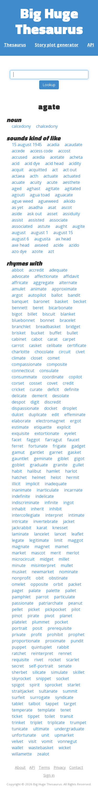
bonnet (47, 320)
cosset (35, 383)
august (19, 232)
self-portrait (41, 666)
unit (45, 735)
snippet (43, 678)
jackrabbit (21, 528)
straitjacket (23, 691)
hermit (72, 477)
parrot (42, 597)
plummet (40, 622)
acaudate (73, 144)
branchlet (21, 326)
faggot (33, 440)
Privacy (60, 767)
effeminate (74, 414)
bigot (17, 314)
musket (19, 572)
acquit (18, 170)
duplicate (38, 414)
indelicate (44, 496)
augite (78, 226)
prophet (76, 634)
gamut (18, 452)
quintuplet (41, 647)
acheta (76, 157)
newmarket (43, 572)
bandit (74, 295)
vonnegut (67, 741)
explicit (64, 427)
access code (41, 151)
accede (18, 151)
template (46, 710)
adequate (58, 270)
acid (15, 163)
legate (18, 540)
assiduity (71, 214)
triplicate (56, 722)
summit (70, 691)
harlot (71, 471)
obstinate (58, 578)
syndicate (64, 697)
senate (65, 666)
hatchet (19, 477)
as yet (17, 207)
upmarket (64, 735)
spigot (18, 685)
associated (22, 226)
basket (61, 301)
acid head (54, 163)
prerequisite (60, 628)
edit (55, 414)
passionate (22, 603)
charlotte (21, 352)
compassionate (27, 364)
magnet (42, 546)
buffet (55, 333)
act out (70, 170)
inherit (37, 509)
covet (52, 383)
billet (32, 314)
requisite (20, 660)
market (19, 553)
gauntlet (20, 458)
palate (34, 590)
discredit (52, 402)
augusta (42, 239)
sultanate (48, 691)
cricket (18, 389)
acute (52, 182)
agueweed (48, 201)
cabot (36, 339)
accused (19, 157)
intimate (76, 515)
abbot (18, 270)
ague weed (22, 201)
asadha (35, 207)
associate (58, 220)
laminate (20, 534)
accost (64, 151)
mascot (38, 553)
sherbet (19, 672)
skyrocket (21, 678)
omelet (18, 584)
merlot (72, 553)
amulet (18, 289)
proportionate (26, 641)
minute (19, 565)
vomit (47, 741)
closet (36, 358)
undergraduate (69, 729)
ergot (75, 421)
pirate (33, 616)
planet (66, 616)
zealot (43, 754)
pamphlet (21, 597)
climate (19, 358)
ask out (34, 214)
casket (35, 345)
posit (37, 628)
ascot (66, 207)
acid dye (32, 163)
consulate (49, 370)
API (90, 45)
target (70, 704)
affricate (20, 282)
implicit (32, 484)
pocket (61, 622)
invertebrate (45, 521)
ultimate (41, 729)
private (19, 634)
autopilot (37, 295)
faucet (73, 440)
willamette (22, 754)
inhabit (19, 509)
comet (54, 358)
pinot (17, 616)
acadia (53, 144)
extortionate (46, 433)
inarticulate (48, 490)
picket (34, 609)
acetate (57, 157)
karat (42, 528)
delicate (19, 396)
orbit (58, 584)
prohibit (55, 634)
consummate (24, 377)
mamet (61, 546)
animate (39, 289)
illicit (16, 484)
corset (18, 383)
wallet (17, 748)
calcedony (21, 126)
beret (38, 308)
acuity (36, 182)
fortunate (38, 446)
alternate (68, 282)
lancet (60, 534)
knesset (60, 528)
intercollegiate (26, 515)
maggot (75, 540)
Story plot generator (56, 45)
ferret (17, 446)
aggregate (43, 282)
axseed (41, 245)
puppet (19, 647)
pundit (77, 641)
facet (16, 440)
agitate (52, 188)
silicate (39, 672)
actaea (18, 176)
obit (40, 578)
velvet (17, 741)
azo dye (19, 251)
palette (53, 590)
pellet (17, 609)
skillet (78, 672)
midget (46, 559)
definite (71, 389)
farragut (53, 440)
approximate (64, 289)
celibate (54, 345)
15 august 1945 (27, 144)
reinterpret (42, 653)
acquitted (38, 170)
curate (36, 389)
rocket (54, 660)
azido (74, 245)
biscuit (48, 314)
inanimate (21, 490)
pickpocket (55, 609)
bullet (72, 333)
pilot (75, 609)
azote (37, 251)
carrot (18, 345)
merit (55, 553)
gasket (74, 452)
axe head (20, 245)
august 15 (63, 232)
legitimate (39, 540)
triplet (36, 722)
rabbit (63, 647)
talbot (34, 704)
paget (17, 590)
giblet (63, 458)
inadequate (56, 484)
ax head (63, 239)
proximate (55, 641)
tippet (33, 716)
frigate (59, 446)
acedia (38, 157)
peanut (75, 603)
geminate (43, 458)
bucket (37, 333)
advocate (20, 276)
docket (50, 408)
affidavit (71, 276)
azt (51, 251)
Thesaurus (15, 45)
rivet (38, 660)
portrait (19, 628)
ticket (17, 716)
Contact (76, 767)
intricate (20, 521)
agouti (18, 195)
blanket (67, 314)
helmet (38, 477)
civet (80, 352)
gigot (79, 458)
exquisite (20, 433)
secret (18, 666)
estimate (20, 427)
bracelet (68, 320)
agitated (73, 188)
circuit (65, 352)
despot (18, 402)
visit (32, 741)
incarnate (73, 490)
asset (52, 214)
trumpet (78, 722)
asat (52, 207)
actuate (50, 176)
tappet (52, 704)
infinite (51, 502)
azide (58, 245)
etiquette (43, 427)
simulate (59, 672)
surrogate (40, 697)
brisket (19, 333)
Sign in (49, 775)
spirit (35, 685)
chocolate (44, 352)
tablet (17, 704)
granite (60, 465)
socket (62, 678)
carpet (69, 339)
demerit (39, 396)
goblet (18, 465)
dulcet (18, 414)
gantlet (37, 452)
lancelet (41, 534)
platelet (19, 622)
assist (17, 220)
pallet (70, 590)
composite (57, 364)
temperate (22, 710)
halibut (34, 471)
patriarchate (51, 603)
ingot (68, 502)
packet (74, 584)
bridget (73, 326)
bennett (19, 308)
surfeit (18, 697)
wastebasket (40, 748)
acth (34, 176)
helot (56, 477)
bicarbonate (60, 308)
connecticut (23, 370)
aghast (33, 188)
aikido (69, 201)
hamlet (53, 471)
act (55, 170)
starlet (73, 685)
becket (79, 301)
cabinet (19, 339)
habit (17, 471)
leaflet (77, 534)
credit (68, 383)
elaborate (21, 421)
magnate (20, 546)
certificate (76, 345)
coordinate (53, 377)
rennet (65, 653)
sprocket (53, 685)
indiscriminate (25, 502)
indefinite (21, 496)
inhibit (55, 509)
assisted (36, 220)
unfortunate (24, 735)
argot (17, 295)
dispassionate (25, 408)
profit (36, 634)
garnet (55, 452)
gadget (78, 446)
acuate (18, 182)
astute (44, 226)
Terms (44, 767)
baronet (41, 301)
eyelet (70, 433)
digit (35, 402)
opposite (39, 584)
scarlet (72, 660)
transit (66, 716)
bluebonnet (23, 320)
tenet (65, 710)
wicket (65, 748)
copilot (75, 377)
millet (64, 559)
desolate (60, 396)
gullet (78, 465)
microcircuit (23, 559)
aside (17, 214)
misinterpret (43, 565)
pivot (49, 616)
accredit (36, 270)
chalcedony (47, 126)
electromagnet (50, 421)
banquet (20, 301)
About (20, 767)
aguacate (64, 195)
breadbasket (48, 326)
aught (61, 226)
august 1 (39, 232)
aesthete (71, 182)
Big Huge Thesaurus (49, 21)
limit (58, 540)
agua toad (40, 195)
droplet (69, 408)
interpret (54, 515)
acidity (75, 163)
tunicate (20, 729)
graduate (39, 465)
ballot (56, 295)
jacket (68, 521)
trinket (18, 722)
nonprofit (21, 578)
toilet (50, 716)
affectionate (46, 276)
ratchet (19, 653)
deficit (53, 389)
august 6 (20, 239)
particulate (64, 597)
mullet (67, 565)
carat (52, 339)
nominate (68, 572)
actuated (71, 176)
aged (16, 188)
